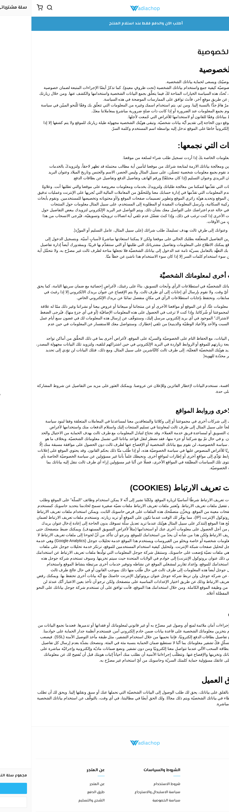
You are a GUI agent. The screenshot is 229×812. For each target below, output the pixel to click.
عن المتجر (65, 784)
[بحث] (18, 8)
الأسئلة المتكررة (212, 792)
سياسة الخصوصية (135, 800)
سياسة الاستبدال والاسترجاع (126, 792)
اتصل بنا (218, 784)
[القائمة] (219, 8)
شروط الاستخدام (135, 784)
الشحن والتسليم (60, 800)
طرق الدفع (64, 792)
